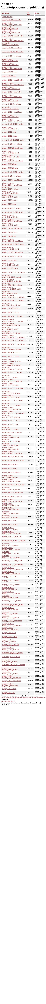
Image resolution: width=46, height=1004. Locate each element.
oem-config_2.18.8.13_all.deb (12, 560)
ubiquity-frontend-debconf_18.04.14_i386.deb (11, 480)
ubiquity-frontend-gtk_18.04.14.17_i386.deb (11, 324)
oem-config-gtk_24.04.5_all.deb (12, 212)
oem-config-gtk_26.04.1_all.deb (12, 52)
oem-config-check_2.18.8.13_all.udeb (10, 552)
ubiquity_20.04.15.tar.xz (10, 464)
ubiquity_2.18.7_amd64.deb (11, 681)
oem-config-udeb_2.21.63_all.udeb (10, 612)
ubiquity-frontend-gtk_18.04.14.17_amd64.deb (12, 364)
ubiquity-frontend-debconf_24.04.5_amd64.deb (12, 220)
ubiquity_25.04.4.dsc (9, 204)
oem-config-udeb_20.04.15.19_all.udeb (11, 304)
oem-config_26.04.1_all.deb (11, 56)
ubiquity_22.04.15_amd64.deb (12, 252)
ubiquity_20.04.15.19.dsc (10, 312)
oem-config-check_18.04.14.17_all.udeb (11, 348)
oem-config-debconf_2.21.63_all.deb (10, 616)
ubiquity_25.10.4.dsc (9, 132)
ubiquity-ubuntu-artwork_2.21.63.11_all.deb (11, 396)
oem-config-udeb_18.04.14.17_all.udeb (11, 332)
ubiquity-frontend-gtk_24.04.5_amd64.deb (10, 216)
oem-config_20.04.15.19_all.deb (13, 300)
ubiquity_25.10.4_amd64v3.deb (12, 80)
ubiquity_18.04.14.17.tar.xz (11, 352)
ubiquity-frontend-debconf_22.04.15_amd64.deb (12, 240)
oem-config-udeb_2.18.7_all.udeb (13, 665)
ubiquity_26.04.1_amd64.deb (12, 48)
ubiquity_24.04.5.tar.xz (9, 232)
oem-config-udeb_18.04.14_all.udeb (10, 516)
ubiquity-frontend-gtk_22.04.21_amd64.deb (10, 156)
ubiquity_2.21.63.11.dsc (10, 424)
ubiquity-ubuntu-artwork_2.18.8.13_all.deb (11, 548)
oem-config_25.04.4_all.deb (11, 176)
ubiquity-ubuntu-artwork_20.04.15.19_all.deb (11, 288)
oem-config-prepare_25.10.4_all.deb (10, 108)
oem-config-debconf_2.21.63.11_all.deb (11, 404)
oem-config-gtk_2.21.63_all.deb (12, 605)
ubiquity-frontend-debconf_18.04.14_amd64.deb (12, 500)
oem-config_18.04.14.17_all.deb (13, 340)
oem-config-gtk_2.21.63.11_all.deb (9, 376)
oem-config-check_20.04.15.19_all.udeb (11, 276)
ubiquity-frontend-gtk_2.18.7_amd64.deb (10, 685)
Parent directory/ (7, 17)
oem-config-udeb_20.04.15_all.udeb (10, 428)
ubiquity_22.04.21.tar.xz (10, 168)
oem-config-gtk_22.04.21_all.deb (13, 140)
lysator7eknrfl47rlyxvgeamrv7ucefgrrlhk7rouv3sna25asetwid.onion (23, 698)
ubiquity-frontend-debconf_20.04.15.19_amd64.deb (13, 296)
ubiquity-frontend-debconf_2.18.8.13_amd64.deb (12, 568)
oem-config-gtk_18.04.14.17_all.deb (10, 328)
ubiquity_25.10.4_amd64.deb (12, 112)
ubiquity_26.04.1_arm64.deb (11, 20)
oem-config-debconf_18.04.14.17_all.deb (12, 368)
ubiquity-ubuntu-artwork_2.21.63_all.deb (10, 628)
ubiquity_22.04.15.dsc (9, 260)
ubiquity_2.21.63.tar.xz (9, 637)
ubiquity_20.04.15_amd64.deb (12, 456)
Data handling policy (8, 701)
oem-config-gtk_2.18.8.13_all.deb (13, 540)
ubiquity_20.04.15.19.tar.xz (11, 308)
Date (37, 13)
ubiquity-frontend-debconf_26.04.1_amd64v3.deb (13, 40)
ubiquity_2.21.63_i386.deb (11, 584)
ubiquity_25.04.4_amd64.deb (12, 180)
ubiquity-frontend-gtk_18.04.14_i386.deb (10, 476)
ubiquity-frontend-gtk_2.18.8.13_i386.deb (10, 528)
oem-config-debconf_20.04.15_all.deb (11, 440)
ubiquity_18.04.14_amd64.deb (12, 492)
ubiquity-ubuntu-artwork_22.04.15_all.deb (10, 248)
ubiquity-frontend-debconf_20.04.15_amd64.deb (12, 452)
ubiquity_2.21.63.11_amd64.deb (13, 388)
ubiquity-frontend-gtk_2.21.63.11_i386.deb (10, 384)
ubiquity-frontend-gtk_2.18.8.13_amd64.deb (11, 572)
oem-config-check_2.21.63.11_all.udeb (11, 392)
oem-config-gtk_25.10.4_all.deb (12, 124)
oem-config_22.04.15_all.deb (12, 256)
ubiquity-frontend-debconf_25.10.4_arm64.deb (12, 96)
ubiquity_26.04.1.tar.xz (9, 72)
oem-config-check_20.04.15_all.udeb (10, 444)
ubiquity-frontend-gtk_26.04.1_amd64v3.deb (11, 32)
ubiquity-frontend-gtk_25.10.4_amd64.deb (10, 116)
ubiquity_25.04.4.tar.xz (9, 200)
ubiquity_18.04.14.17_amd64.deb (13, 344)
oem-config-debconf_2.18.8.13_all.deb (11, 556)
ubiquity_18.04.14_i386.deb (11, 472)
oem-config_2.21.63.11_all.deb (12, 400)
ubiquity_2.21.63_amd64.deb (12, 621)
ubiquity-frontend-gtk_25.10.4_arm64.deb (10, 100)
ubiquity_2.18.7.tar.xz (9, 689)
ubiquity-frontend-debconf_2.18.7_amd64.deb (11, 677)
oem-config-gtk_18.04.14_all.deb (13, 484)
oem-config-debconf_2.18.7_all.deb (10, 672)
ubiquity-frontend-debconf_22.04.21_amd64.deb (12, 160)
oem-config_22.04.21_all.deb (12, 144)
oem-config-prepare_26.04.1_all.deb (10, 44)
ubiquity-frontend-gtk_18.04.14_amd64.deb (10, 508)
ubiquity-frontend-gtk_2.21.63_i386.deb (9, 588)
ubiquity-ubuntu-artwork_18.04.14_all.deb (10, 504)
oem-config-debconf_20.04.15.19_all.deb (12, 284)
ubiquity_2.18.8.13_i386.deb (11, 536)
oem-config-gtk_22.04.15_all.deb (13, 244)
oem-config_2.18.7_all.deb (11, 657)
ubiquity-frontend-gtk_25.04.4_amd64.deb (10, 192)
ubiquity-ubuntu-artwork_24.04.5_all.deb (10, 224)
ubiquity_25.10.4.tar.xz (9, 136)
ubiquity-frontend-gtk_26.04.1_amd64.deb (10, 64)
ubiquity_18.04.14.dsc (9, 520)
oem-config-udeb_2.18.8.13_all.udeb (10, 544)
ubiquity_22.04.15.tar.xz (10, 268)
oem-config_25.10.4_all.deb (11, 104)
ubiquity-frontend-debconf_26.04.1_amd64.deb (12, 68)
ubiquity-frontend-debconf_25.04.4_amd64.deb (12, 184)
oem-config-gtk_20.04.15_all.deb (13, 460)
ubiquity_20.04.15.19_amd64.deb (13, 272)
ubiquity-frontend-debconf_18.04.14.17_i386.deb (12, 320)
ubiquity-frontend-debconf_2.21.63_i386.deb (11, 592)
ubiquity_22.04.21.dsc (9, 164)
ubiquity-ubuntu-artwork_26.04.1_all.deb (10, 60)
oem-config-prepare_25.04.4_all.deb (10, 188)
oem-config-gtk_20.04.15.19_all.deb (10, 292)
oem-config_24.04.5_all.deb (11, 208)
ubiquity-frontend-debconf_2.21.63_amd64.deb (12, 624)
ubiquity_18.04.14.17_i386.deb (12, 316)
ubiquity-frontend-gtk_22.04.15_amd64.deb (10, 264)
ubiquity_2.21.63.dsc (9, 633)
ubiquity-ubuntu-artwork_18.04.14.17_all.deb (11, 360)
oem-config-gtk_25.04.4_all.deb (12, 172)
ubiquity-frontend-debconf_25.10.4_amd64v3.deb (13, 84)
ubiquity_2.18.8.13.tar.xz (10, 581)
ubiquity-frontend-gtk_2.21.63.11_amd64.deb (11, 408)
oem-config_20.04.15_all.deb (12, 432)
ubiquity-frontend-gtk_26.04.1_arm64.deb (10, 28)
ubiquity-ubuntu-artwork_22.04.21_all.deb (10, 152)
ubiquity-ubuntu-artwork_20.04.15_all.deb (10, 436)
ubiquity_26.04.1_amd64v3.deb (12, 36)
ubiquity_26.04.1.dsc (9, 76)
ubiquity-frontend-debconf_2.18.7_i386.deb (10, 648)
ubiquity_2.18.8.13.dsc (9, 577)
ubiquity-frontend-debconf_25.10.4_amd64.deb (12, 120)
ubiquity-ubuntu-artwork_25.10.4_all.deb (10, 128)
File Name (5, 13)
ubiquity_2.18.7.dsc (8, 693)
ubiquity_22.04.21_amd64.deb (12, 148)
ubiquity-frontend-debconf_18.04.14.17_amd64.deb (13, 336)
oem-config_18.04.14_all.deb (12, 496)
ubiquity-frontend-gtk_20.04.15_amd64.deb (10, 448)
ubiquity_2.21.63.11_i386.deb (12, 372)
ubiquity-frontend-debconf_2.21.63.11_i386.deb (12, 380)
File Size (28, 13)
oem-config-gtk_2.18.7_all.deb (12, 653)
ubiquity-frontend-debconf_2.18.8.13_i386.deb (11, 532)
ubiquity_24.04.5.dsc (9, 236)
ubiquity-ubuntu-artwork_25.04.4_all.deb (10, 196)
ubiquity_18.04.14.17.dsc (10, 356)
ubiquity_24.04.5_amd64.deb (12, 228)
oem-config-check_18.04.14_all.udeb (10, 512)
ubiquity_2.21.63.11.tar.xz (10, 420)
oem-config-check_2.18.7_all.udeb (9, 661)
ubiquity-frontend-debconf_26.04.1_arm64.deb (12, 24)
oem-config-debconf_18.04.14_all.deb (11, 488)
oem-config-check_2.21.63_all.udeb (10, 596)
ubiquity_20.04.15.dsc (9, 468)
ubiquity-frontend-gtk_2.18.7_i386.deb (9, 640)
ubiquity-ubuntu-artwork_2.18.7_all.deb (9, 669)
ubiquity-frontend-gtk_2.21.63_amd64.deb (10, 608)
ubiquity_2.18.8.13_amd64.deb (12, 564)
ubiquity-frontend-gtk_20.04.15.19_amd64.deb (12, 280)
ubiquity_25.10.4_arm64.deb (11, 92)
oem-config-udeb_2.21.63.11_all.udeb (11, 416)
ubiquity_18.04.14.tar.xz (10, 524)
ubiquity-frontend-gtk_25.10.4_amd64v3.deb (11, 88)
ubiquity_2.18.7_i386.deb (10, 645)
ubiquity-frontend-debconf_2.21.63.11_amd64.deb (13, 412)
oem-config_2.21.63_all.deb (11, 601)
